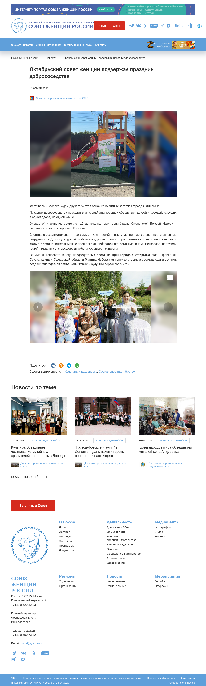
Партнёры (65, 541)
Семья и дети (116, 531)
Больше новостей (29, 477)
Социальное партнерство (124, 553)
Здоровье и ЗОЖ (118, 527)
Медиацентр (54, 44)
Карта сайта (187, 678)
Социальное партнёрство (117, 371)
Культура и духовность (81, 371)
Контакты (100, 44)
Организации (68, 586)
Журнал (160, 536)
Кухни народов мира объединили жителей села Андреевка (165, 449)
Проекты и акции (73, 44)
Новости (28, 44)
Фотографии (163, 527)
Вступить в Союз (109, 26)
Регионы (40, 44)
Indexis (190, 682)
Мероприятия (167, 576)
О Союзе (16, 44)
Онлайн (160, 581)
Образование (116, 562)
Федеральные (116, 581)
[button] (38, 307)
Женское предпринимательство (122, 538)
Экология (113, 549)
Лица (62, 527)
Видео (159, 531)
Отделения (66, 581)
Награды (65, 536)
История (64, 531)
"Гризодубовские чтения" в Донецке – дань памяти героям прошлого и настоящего (100, 451)
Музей (89, 44)
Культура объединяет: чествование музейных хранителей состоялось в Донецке (38, 451)
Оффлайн (161, 586)
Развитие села (116, 558)
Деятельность (119, 522)
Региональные (116, 586)
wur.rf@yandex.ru (32, 643)
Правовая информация (161, 678)
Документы (66, 550)
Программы (67, 545)
